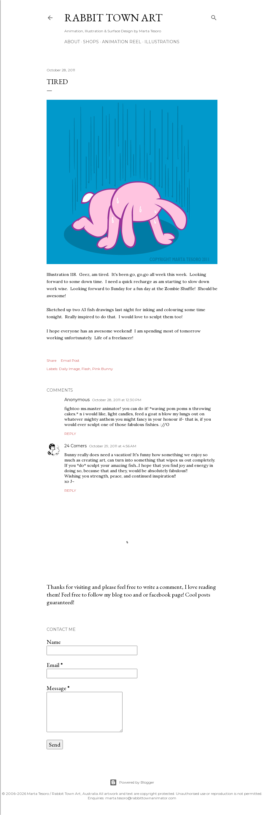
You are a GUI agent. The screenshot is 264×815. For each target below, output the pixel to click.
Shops (91, 41)
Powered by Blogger (132, 782)
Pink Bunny (102, 368)
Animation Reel (121, 41)
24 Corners (75, 446)
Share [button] (51, 360)
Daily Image (69, 368)
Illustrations (161, 41)
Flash (86, 368)
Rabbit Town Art (113, 18)
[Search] (213, 16)
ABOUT (72, 41)
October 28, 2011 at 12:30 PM (116, 400)
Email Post (70, 360)
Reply (70, 433)
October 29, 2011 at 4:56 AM (112, 446)
